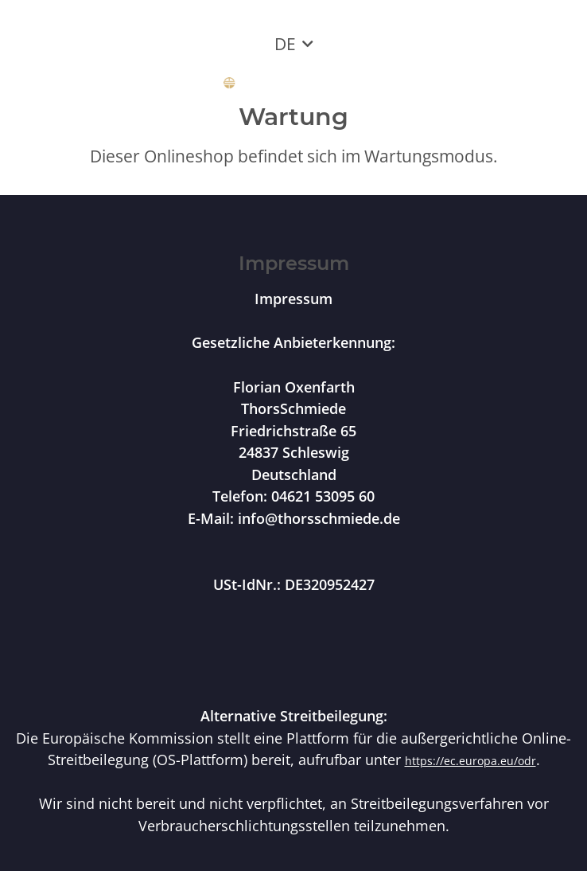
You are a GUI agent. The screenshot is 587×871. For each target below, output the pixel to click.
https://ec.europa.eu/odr (470, 760)
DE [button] (285, 44)
